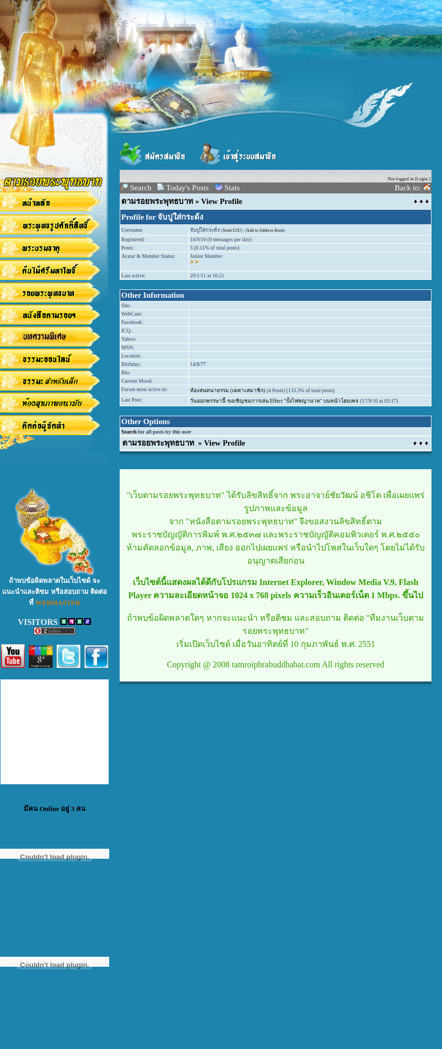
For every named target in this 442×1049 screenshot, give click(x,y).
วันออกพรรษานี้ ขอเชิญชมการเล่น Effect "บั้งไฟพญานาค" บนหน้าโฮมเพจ (274, 401)
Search (128, 432)
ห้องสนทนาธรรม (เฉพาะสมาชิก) (227, 390)
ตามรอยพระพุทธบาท (157, 201)
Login (422, 178)
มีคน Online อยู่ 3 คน (55, 809)
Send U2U (232, 230)
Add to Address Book (265, 230)
